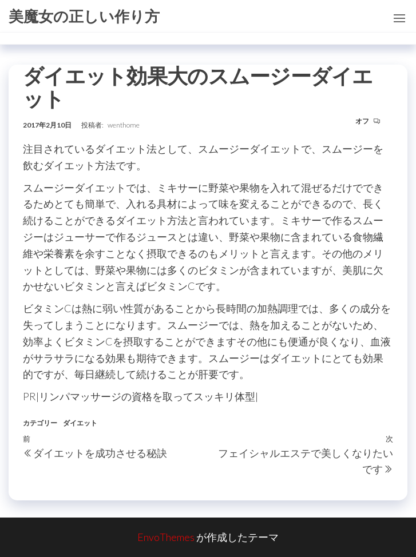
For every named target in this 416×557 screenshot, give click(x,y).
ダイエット (80, 423)
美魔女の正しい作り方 (84, 16)
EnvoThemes (166, 537)
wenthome (124, 125)
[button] (399, 18)
